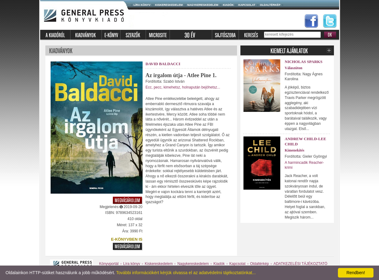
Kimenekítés (294, 150)
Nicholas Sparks (304, 61)
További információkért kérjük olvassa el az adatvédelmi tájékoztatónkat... (186, 272)
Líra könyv (142, 4)
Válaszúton (293, 68)
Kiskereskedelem (169, 4)
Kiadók (228, 4)
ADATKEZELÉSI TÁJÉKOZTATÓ (300, 264)
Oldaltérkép (270, 4)
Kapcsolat (246, 4)
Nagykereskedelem (202, 4)
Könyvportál (108, 264)
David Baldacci (163, 63)
